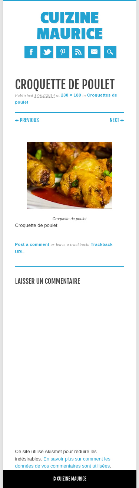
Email (94, 52)
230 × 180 (71, 95)
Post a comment (32, 244)
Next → (117, 120)
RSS (78, 52)
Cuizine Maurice (69, 26)
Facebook (30, 52)
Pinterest (62, 52)
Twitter (46, 52)
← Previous (27, 120)
